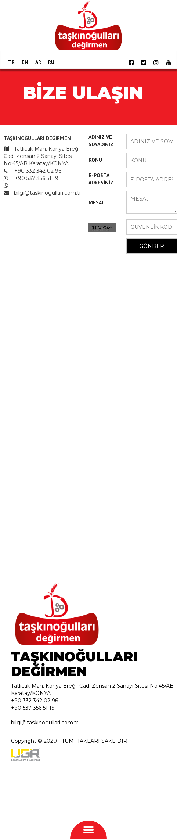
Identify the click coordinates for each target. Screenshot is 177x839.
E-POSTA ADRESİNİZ (100, 179)
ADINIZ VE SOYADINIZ (100, 141)
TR (11, 62)
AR (38, 62)
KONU (95, 159)
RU (51, 62)
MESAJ (96, 202)
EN (25, 62)
